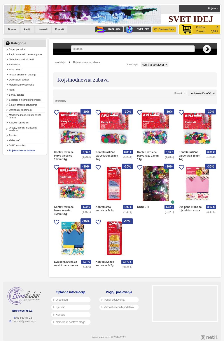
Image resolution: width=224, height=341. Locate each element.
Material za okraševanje (21, 84)
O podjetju (60, 299)
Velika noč (14, 140)
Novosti (43, 29)
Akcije (27, 29)
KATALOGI (108, 29)
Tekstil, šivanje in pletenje (22, 74)
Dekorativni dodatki (19, 79)
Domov (12, 29)
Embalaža (14, 64)
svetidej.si (60, 62)
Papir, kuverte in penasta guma (25, 54)
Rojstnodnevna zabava (22, 150)
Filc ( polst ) (15, 69)
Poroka (13, 135)
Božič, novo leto (17, 145)
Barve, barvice (16, 94)
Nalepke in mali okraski (21, 59)
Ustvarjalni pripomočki (21, 110)
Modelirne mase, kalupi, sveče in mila (25, 116)
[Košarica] (199, 29)
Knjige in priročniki (18, 122)
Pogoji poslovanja (113, 299)
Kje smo (59, 307)
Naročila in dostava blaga (69, 322)
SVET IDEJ (136, 29)
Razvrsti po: (132, 64)
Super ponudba (17, 49)
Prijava (213, 8)
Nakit (11, 89)
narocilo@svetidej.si (24, 321)
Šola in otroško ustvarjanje (23, 105)
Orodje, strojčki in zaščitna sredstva (23, 129)
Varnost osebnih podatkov (118, 307)
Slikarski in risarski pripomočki (25, 99)
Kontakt (59, 29)
